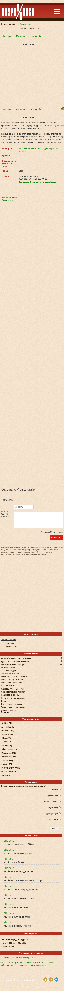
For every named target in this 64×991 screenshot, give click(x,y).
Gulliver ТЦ (6, 723)
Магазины (26, 980)
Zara (2, 962)
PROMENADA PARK (10, 768)
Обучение (55, 819)
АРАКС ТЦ (6, 742)
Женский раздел (8, 670)
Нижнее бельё (7, 685)
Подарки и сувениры (10, 695)
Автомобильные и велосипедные (16, 658)
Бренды (35, 987)
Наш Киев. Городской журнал (14, 939)
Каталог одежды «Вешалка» (14, 943)
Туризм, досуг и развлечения (14, 707)
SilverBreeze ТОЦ (9, 749)
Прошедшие (6, 712)
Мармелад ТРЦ (8, 753)
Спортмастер (10, 962)
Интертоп (41, 962)
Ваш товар (24, 28)
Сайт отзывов (7, 946)
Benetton (21, 965)
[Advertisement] (32, 77)
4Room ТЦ (6, 738)
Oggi (34, 962)
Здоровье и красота (27, 148)
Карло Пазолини (24, 962)
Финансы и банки (9, 710)
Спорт (3, 701)
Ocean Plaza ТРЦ (9, 772)
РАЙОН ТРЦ (7, 764)
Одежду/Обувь (53, 813)
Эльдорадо (35, 965)
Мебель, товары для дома (13, 679)
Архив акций (7, 200)
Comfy (43, 965)
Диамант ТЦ (7, 734)
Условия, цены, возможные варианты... (19, 958)
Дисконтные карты (40, 980)
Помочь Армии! (35, 28)
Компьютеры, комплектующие (14, 676)
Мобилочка (5, 965)
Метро (13, 965)
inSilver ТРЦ (7, 760)
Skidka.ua (9, 840)
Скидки (17, 980)
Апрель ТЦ (6, 745)
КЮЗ (27, 965)
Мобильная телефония (11, 682)
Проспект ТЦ (7, 730)
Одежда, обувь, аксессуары (13, 689)
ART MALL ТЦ (7, 727)
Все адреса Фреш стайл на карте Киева (37, 182)
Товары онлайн (26, 24)
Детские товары (52, 802)
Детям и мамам (8, 667)
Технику (56, 790)
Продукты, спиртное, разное (13, 698)
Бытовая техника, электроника (15, 664)
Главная (9, 980)
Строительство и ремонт (12, 704)
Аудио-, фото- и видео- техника (15, 661)
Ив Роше (50, 962)
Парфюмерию (53, 796)
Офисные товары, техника (13, 692)
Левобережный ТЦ (10, 757)
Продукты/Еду (53, 807)
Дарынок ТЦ (7, 775)
